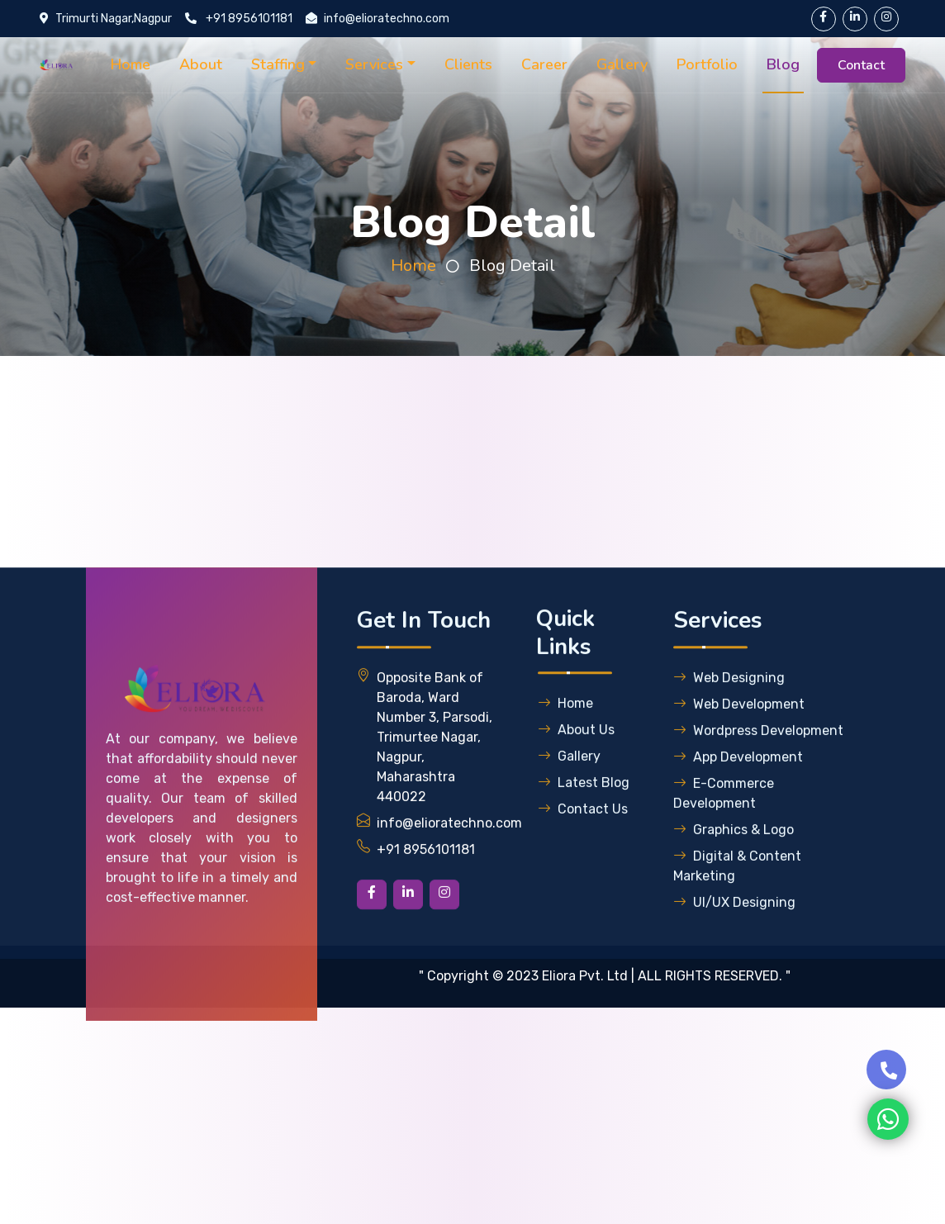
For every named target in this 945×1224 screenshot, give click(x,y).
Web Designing (729, 705)
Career (544, 64)
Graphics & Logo (733, 857)
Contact (861, 65)
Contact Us (583, 836)
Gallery (622, 64)
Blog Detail (512, 265)
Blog (783, 64)
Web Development (739, 731)
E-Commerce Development (723, 820)
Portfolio (707, 64)
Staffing (278, 64)
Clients (468, 64)
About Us (576, 757)
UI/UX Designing (734, 929)
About (200, 64)
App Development (738, 784)
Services (374, 64)
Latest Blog (583, 810)
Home (130, 64)
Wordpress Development (758, 758)
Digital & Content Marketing (737, 893)
